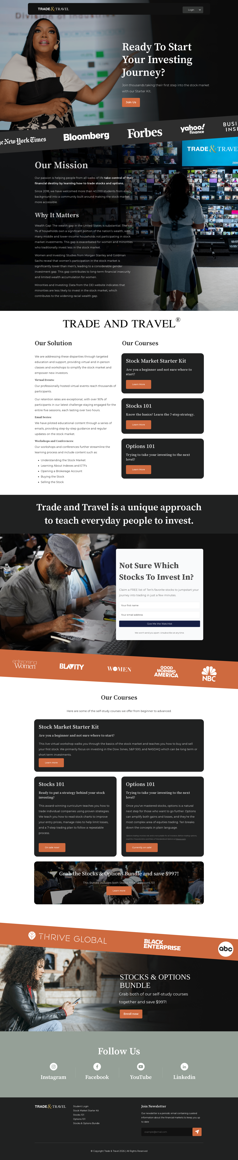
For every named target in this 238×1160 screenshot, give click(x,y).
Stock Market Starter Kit (86, 1110)
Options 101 (79, 1119)
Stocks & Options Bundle (86, 1123)
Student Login (80, 1106)
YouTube (141, 1077)
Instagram (53, 1077)
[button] (200, 10)
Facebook (97, 1077)
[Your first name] (159, 605)
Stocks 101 (78, 1114)
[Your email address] (159, 614)
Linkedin (184, 1077)
